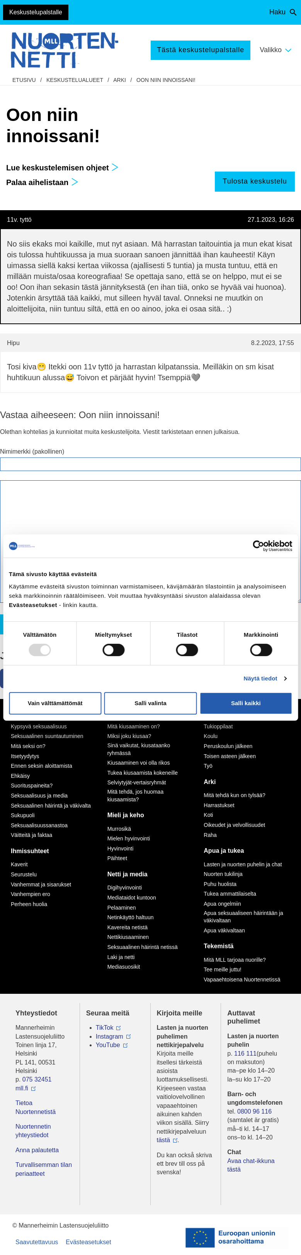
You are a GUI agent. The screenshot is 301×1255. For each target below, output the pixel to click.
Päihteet (117, 858)
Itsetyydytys (25, 756)
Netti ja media (127, 874)
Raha (210, 835)
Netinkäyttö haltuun (130, 917)
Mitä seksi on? (28, 746)
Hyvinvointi (120, 848)
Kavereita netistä (127, 927)
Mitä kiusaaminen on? (133, 726)
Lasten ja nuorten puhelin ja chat (243, 864)
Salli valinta (150, 703)
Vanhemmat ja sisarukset (41, 884)
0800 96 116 (254, 1111)
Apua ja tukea (224, 850)
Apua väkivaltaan (224, 930)
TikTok (105, 1027)
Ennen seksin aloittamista (41, 766)
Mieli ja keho (125, 815)
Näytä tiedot (260, 678)
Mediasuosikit (123, 967)
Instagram (109, 1036)
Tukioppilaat (218, 726)
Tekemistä (218, 946)
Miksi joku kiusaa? (129, 736)
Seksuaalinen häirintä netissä (142, 947)
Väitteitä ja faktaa (31, 835)
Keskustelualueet (74, 80)
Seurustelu (24, 874)
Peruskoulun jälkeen (228, 746)
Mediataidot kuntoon (131, 897)
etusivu (24, 80)
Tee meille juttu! (222, 969)
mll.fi (21, 1088)
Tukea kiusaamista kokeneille (142, 773)
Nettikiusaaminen (128, 937)
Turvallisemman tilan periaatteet (43, 1169)
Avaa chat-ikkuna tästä (250, 1165)
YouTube (108, 1045)
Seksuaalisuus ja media (39, 795)
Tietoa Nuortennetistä (35, 1107)
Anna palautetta (37, 1150)
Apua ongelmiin (222, 904)
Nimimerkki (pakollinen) (32, 451)
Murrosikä (119, 829)
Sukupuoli (23, 815)
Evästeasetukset (88, 1242)
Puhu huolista (220, 884)
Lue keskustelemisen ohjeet (62, 167)
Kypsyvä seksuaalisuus (39, 726)
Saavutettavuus (36, 1242)
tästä (163, 1140)
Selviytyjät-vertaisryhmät (136, 782)
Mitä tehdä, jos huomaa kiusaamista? (135, 796)
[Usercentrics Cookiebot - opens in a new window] (258, 546)
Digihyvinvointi (124, 887)
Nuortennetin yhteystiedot (33, 1130)
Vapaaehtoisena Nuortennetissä (242, 979)
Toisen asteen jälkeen (230, 756)
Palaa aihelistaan (42, 182)
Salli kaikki (246, 703)
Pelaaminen (121, 908)
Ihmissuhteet (30, 851)
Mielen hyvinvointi (128, 838)
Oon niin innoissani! (165, 80)
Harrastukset (219, 805)
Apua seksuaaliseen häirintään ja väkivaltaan (243, 917)
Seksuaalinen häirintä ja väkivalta (51, 806)
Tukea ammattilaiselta (230, 894)
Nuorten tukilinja (223, 874)
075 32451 (37, 1079)
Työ (208, 766)
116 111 (245, 1053)
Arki (119, 80)
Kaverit (19, 864)
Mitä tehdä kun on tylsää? (234, 795)
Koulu (211, 736)
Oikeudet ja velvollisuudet (234, 825)
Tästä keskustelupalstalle (200, 50)
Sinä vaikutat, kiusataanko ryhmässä (138, 749)
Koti (208, 815)
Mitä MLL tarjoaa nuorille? (235, 960)
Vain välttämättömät (55, 703)
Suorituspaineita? (32, 785)
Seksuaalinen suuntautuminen (47, 736)
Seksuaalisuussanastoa (39, 825)
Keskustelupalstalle (35, 12)
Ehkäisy (20, 776)
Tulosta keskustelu (255, 181)
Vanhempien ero (30, 894)
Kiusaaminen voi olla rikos (138, 763)
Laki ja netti (121, 957)
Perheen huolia (29, 904)
